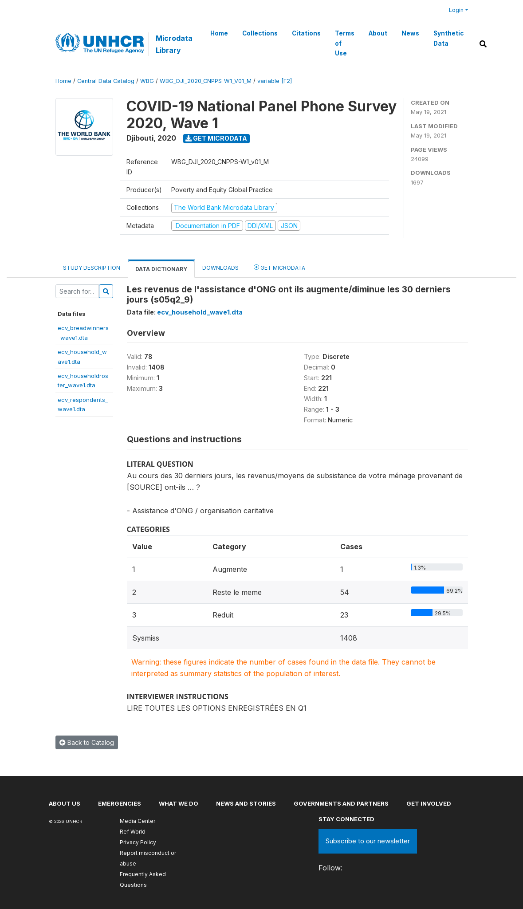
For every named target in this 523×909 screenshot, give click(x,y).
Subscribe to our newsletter (368, 841)
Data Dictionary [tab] (161, 269)
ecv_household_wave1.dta (200, 312)
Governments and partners (341, 803)
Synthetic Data (448, 38)
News (410, 33)
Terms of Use (344, 43)
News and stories (246, 803)
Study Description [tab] (91, 267)
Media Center (137, 821)
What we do (178, 803)
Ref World (132, 831)
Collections (260, 33)
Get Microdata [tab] (279, 267)
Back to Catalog (86, 742)
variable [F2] (274, 81)
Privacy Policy (138, 842)
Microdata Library (174, 44)
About (378, 33)
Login (456, 10)
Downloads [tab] (220, 267)
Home (219, 33)
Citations (306, 33)
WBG (147, 81)
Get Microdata (216, 138)
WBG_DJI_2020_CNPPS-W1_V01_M (206, 81)
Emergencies (119, 803)
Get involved (428, 803)
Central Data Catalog (105, 81)
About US (64, 803)
